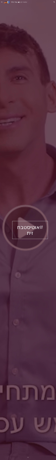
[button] (2, 2)
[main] (30, 230)
